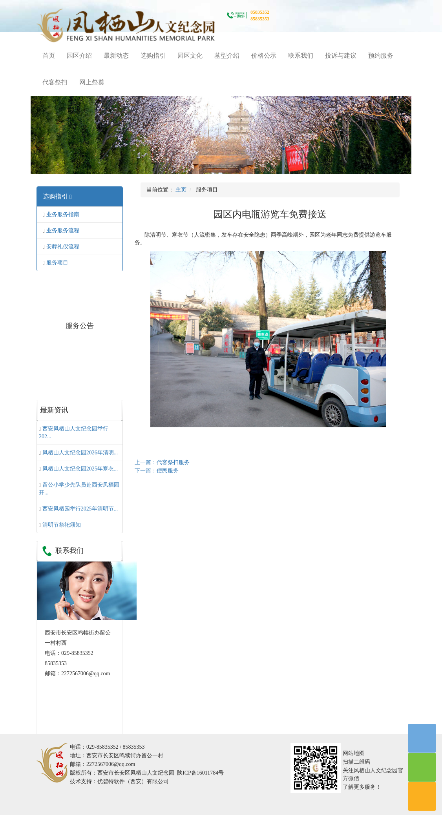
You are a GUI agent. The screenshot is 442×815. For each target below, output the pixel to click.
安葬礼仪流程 (62, 247)
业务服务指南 (62, 214)
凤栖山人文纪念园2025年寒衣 (80, 469)
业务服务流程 (62, 230)
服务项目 (57, 263)
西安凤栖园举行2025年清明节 (80, 509)
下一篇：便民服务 (157, 471)
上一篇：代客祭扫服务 (162, 462)
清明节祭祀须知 (61, 525)
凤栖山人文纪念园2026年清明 (80, 453)
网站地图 (354, 753)
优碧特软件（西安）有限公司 (133, 781)
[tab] (79, 196)
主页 (180, 190)
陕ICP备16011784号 (200, 773)
